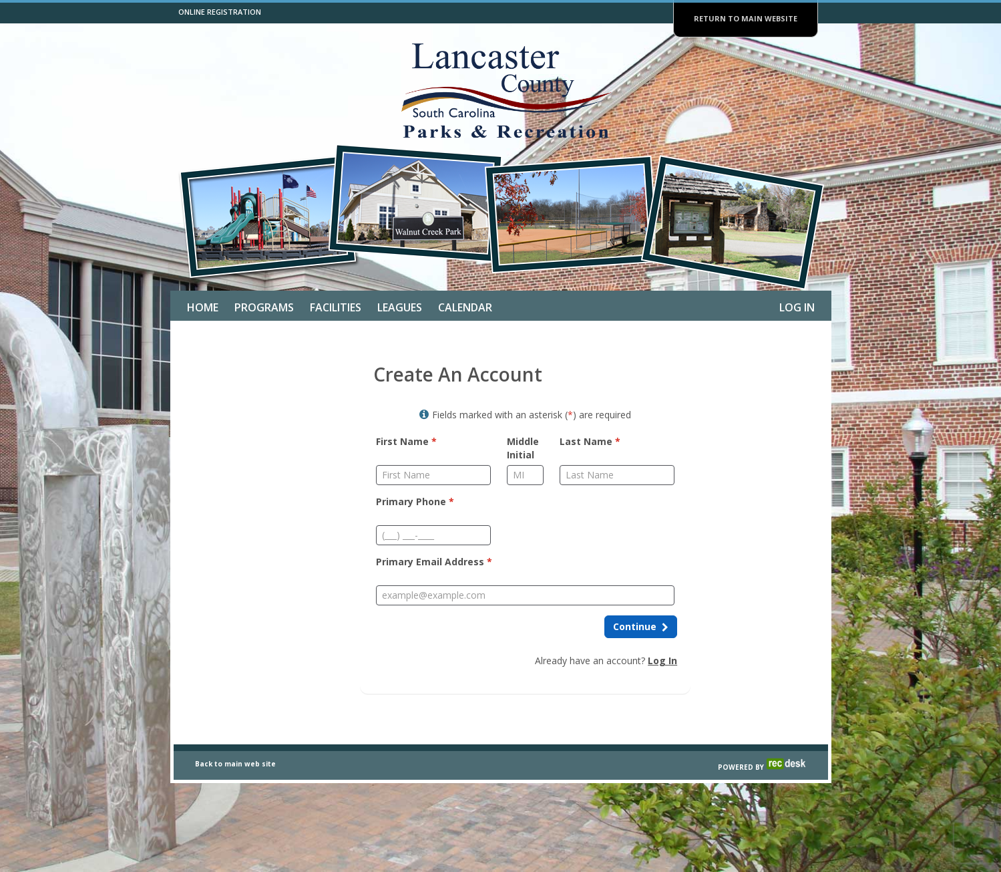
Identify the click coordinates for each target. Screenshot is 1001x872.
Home (202, 307)
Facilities (335, 307)
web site (260, 799)
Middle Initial (523, 448)
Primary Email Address (434, 561)
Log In (797, 307)
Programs (264, 307)
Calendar (465, 307)
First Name (406, 441)
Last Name (590, 441)
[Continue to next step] (640, 626)
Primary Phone (415, 501)
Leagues (399, 307)
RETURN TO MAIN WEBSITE (745, 18)
